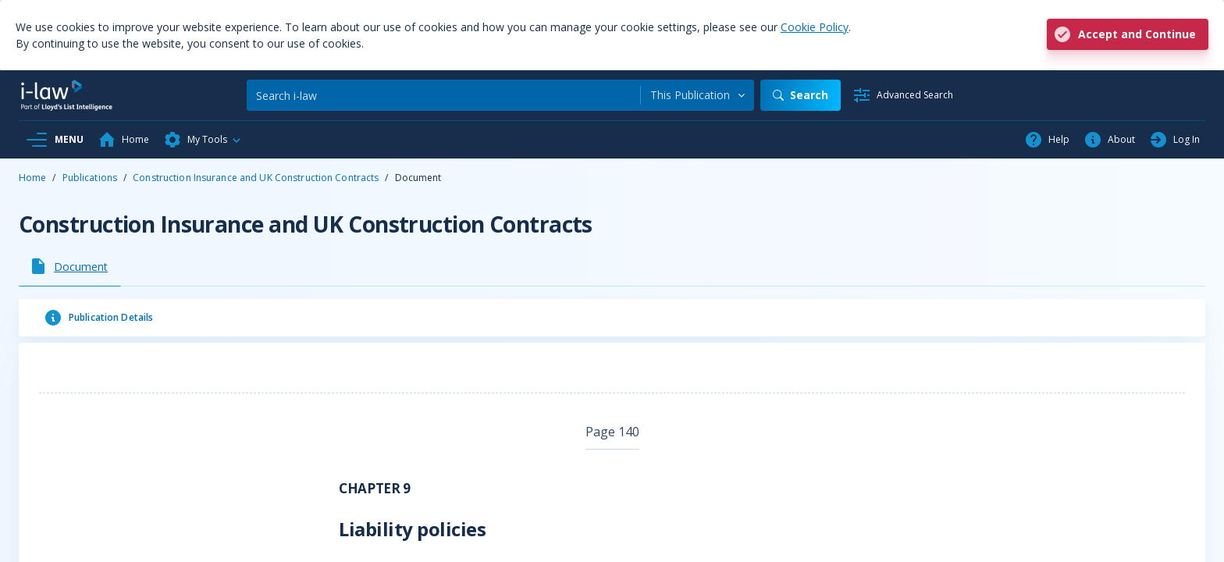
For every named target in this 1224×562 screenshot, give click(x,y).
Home (32, 177)
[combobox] (697, 95)
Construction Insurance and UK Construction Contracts (256, 177)
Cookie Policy (815, 27)
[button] (203, 139)
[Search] (443, 95)
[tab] (70, 266)
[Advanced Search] (903, 95)
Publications (89, 177)
